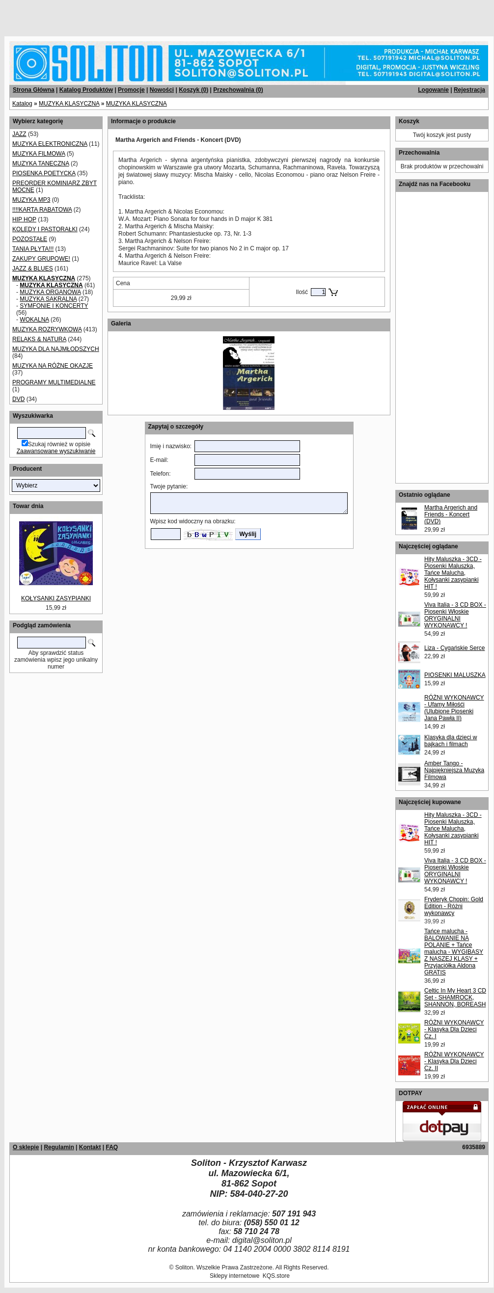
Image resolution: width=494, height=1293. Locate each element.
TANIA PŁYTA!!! (33, 248)
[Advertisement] (119, 14)
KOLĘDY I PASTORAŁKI (45, 229)
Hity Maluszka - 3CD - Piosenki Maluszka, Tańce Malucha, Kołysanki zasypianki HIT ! (453, 573)
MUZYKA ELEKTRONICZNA (49, 143)
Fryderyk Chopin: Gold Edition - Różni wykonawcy (453, 906)
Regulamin (59, 1147)
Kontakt (90, 1147)
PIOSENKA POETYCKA (44, 173)
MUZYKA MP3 (31, 199)
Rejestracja (469, 89)
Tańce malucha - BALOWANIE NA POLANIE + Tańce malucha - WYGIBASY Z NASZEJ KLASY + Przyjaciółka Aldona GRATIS (453, 952)
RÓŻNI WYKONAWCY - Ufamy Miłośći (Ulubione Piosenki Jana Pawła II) (454, 708)
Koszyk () (193, 89)
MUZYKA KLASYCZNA (69, 103)
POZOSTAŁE (29, 239)
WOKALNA (34, 319)
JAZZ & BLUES (32, 268)
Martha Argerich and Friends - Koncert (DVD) (450, 514)
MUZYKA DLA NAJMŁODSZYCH (55, 349)
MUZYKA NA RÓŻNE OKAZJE (52, 365)
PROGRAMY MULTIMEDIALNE (54, 382)
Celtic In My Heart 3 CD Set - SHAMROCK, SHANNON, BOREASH (455, 997)
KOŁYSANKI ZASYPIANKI (56, 598)
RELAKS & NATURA (39, 339)
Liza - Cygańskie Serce (454, 648)
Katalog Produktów (86, 89)
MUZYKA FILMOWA (38, 153)
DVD (18, 399)
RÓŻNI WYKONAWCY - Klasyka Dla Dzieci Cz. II (454, 1061)
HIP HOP (24, 219)
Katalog (22, 103)
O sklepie (26, 1147)
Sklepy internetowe (234, 1275)
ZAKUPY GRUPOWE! (41, 258)
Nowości (162, 89)
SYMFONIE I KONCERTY (54, 305)
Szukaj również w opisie (59, 444)
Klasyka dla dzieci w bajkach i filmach (450, 741)
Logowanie (433, 89)
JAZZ (19, 134)
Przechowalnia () (238, 89)
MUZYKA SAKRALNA (48, 299)
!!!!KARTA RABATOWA (42, 209)
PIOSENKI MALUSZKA (455, 675)
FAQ (112, 1147)
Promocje (131, 89)
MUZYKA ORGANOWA (50, 292)
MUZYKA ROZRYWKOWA (47, 329)
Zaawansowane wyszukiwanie (56, 451)
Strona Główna (34, 89)
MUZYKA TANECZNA (40, 163)
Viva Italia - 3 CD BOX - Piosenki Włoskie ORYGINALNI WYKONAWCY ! (455, 615)
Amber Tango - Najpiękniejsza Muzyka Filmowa (454, 770)
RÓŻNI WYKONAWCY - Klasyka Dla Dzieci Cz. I (454, 1029)
